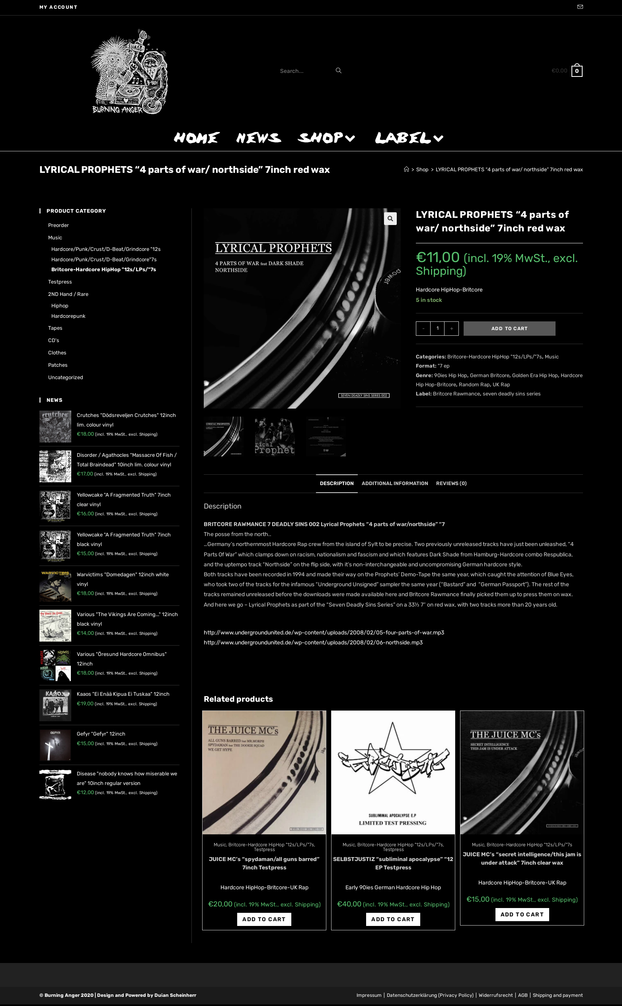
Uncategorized (65, 377)
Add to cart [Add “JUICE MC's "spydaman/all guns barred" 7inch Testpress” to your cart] (264, 921)
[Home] (406, 169)
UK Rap (501, 385)
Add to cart (509, 328)
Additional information (395, 485)
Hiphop (59, 306)
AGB (523, 997)
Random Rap (474, 385)
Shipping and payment (558, 997)
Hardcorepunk (68, 316)
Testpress (264, 851)
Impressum (369, 997)
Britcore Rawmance (456, 394)
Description (337, 485)
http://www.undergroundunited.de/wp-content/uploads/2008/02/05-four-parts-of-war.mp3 (324, 634)
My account (58, 7)
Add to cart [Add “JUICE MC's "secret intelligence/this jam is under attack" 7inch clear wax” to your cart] (522, 916)
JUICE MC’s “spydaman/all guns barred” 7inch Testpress (264, 865)
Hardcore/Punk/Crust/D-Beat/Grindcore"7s (104, 259)
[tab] (337, 485)
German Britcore (489, 375)
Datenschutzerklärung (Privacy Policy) (430, 997)
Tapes (55, 328)
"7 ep (444, 366)
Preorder (58, 225)
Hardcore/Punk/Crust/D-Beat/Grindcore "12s (106, 249)
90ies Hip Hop (450, 375)
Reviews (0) (451, 485)
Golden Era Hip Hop (535, 375)
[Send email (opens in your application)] (579, 8)
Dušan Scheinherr (175, 997)
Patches (58, 365)
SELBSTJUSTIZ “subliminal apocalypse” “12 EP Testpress (393, 865)
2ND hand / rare (68, 294)
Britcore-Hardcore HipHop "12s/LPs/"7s (494, 357)
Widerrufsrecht (496, 997)
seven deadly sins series (512, 394)
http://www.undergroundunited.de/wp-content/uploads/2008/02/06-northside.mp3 (313, 644)
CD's (53, 340)
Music (552, 357)
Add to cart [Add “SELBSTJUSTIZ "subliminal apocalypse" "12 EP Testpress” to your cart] (393, 921)
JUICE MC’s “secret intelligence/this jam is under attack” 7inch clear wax (522, 860)
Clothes (57, 353)
